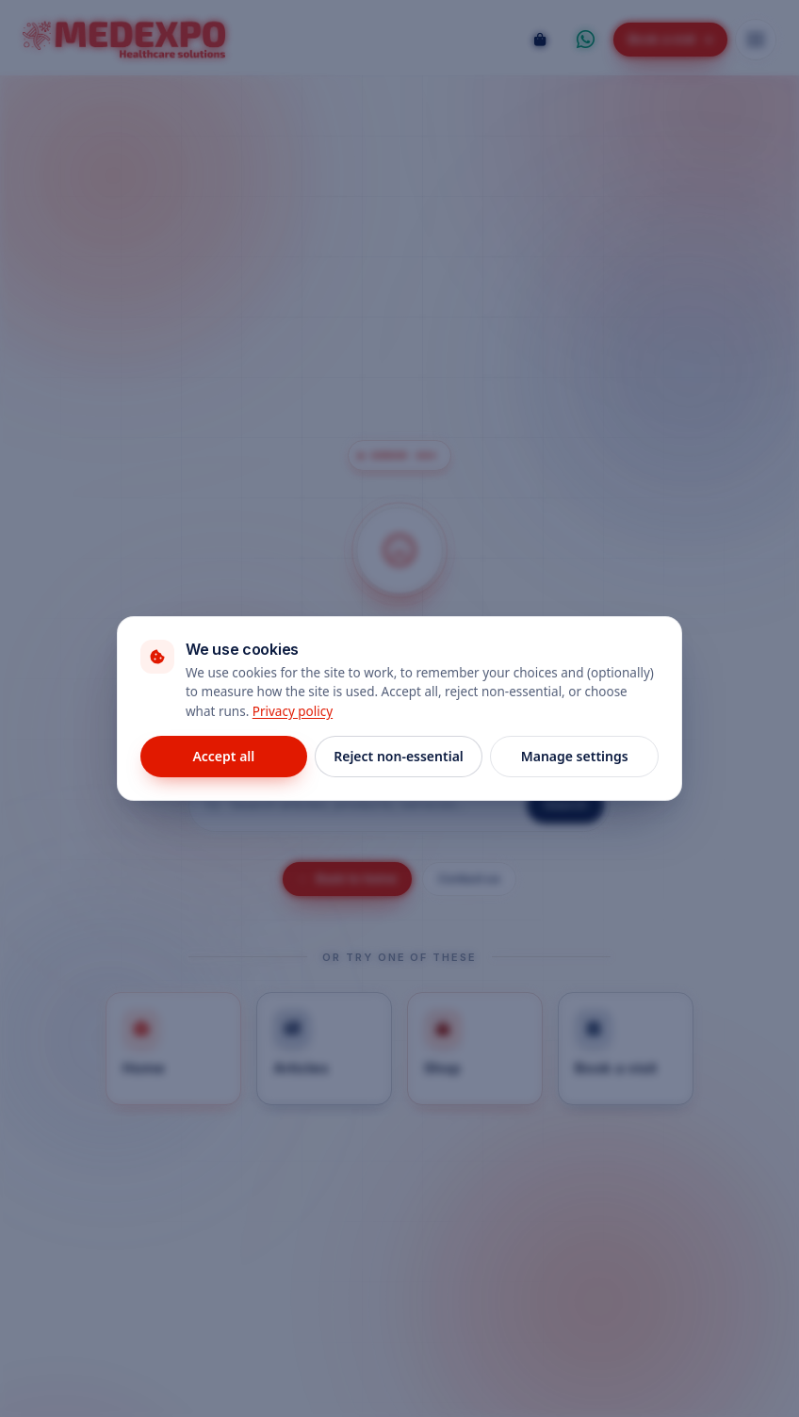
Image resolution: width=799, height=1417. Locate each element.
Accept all (223, 756)
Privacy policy (293, 711)
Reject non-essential (399, 756)
